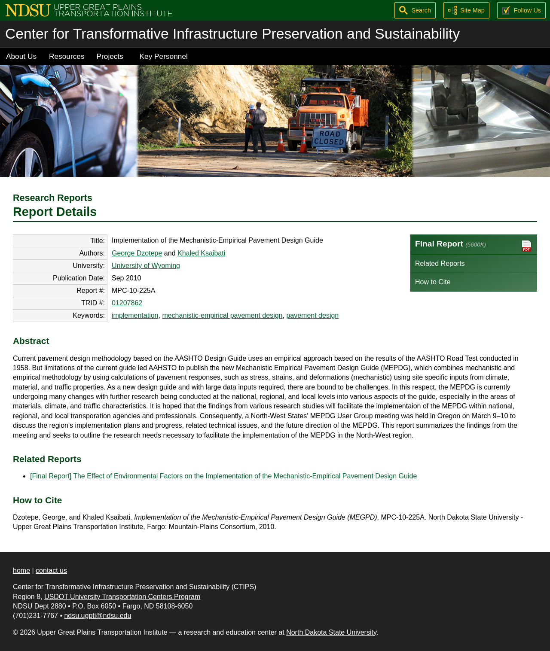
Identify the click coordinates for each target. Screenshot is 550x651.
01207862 (127, 303)
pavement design (312, 315)
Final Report (473, 245)
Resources (67, 56)
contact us (51, 570)
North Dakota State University (331, 632)
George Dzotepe (137, 253)
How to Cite (433, 282)
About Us (21, 56)
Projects (110, 56)
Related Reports (440, 263)
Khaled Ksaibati (201, 253)
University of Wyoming (146, 265)
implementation (135, 315)
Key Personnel (164, 56)
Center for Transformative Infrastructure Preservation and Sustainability (232, 34)
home (21, 570)
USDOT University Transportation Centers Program (122, 596)
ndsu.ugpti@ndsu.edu (97, 615)
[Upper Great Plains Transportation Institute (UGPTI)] (88, 9)
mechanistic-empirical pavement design (222, 315)
